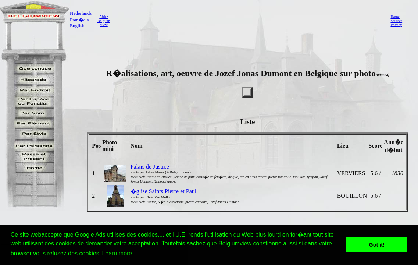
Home (394, 17)
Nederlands (81, 13)
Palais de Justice (150, 166)
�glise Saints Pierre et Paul (164, 191)
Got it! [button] (377, 245)
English (77, 25)
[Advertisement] (248, 20)
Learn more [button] (117, 253)
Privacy (396, 25)
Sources (396, 21)
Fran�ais (79, 19)
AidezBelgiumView (103, 21)
